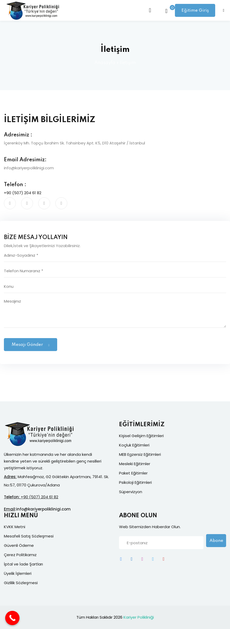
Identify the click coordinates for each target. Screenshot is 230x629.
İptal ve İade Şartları (23, 564)
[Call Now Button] (12, 618)
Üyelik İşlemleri (17, 573)
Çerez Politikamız (20, 554)
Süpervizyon (130, 491)
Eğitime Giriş (195, 10)
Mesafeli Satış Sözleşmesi (29, 536)
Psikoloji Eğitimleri (135, 482)
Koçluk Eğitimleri (134, 445)
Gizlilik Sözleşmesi (21, 582)
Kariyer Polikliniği (138, 617)
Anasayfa (104, 62)
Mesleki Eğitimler (134, 463)
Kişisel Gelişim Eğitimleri (141, 435)
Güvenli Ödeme (19, 545)
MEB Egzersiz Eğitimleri (140, 454)
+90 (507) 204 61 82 (22, 192)
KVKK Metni (14, 526)
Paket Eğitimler (133, 473)
